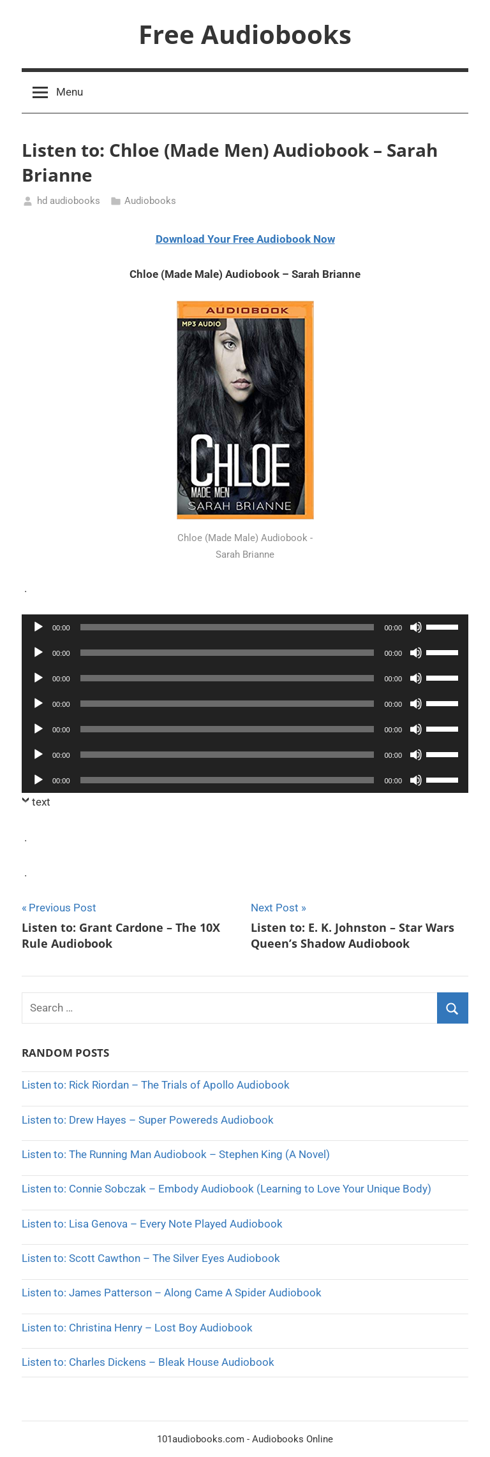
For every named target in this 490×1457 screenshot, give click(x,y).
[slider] (227, 627)
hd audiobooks (68, 201)
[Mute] (416, 627)
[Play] (38, 627)
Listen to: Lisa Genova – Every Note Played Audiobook (152, 1223)
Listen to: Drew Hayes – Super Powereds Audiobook (148, 1119)
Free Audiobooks (245, 34)
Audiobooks (150, 201)
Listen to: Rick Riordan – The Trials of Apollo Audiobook (156, 1084)
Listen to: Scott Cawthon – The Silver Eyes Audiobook (151, 1258)
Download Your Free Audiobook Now (245, 239)
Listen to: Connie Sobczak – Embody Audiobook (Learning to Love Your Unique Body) (226, 1188)
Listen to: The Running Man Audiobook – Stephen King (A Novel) (176, 1154)
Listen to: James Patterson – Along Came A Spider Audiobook (172, 1292)
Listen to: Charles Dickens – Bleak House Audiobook (148, 1362)
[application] (245, 627)
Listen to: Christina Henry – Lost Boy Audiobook (137, 1327)
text (41, 801)
